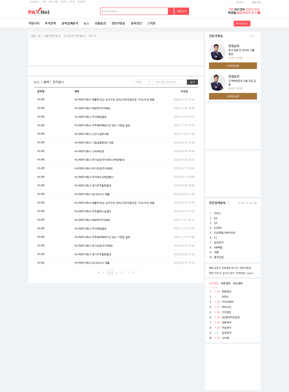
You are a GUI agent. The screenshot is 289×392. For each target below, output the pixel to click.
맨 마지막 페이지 (134, 272)
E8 (215, 218)
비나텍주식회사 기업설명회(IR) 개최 (94, 142)
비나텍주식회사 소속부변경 (89, 151)
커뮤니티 (33, 23)
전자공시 (58, 82)
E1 (215, 237)
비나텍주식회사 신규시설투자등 (91, 134)
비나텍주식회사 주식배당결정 (90, 116)
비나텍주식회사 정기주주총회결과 (92, 185)
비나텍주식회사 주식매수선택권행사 (94, 177)
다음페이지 (129, 272)
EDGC (217, 213)
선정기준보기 (228, 203)
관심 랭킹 (237, 283)
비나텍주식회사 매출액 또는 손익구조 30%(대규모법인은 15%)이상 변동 (114, 99)
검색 (171, 11)
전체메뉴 (256, 23)
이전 (247, 36)
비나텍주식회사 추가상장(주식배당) (93, 168)
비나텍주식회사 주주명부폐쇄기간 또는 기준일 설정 (102, 125)
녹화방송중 (233, 65)
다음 (256, 36)
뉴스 (86, 23)
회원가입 (256, 2)
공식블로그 (34, 2)
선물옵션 (100, 23)
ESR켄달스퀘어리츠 (224, 232)
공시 (46, 82)
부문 (33, 35)
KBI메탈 (218, 247)
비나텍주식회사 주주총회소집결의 (92, 211)
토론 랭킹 (225, 283)
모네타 (63, 2)
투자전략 (50, 23)
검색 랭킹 (213, 283)
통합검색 (181, 11)
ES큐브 (218, 227)
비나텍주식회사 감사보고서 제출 (91, 194)
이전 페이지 (103, 272)
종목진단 (136, 23)
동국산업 (219, 257)
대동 (216, 252)
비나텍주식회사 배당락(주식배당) (92, 108)
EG (215, 222)
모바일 (72, 2)
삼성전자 (219, 242)
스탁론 (151, 23)
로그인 (239, 2)
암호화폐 (81, 2)
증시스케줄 (53, 2)
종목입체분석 (70, 23)
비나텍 (40, 99)
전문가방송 (118, 23)
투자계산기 (242, 23)
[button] (143, 82)
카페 (44, 2)
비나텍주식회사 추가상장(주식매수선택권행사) (99, 159)
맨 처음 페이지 (98, 272)
